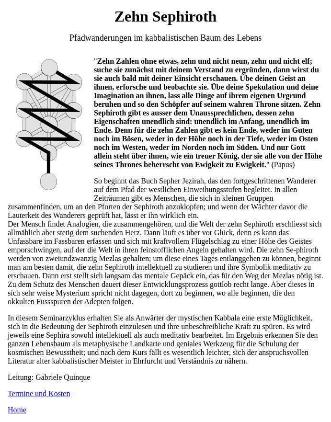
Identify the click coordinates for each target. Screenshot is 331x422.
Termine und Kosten (39, 393)
